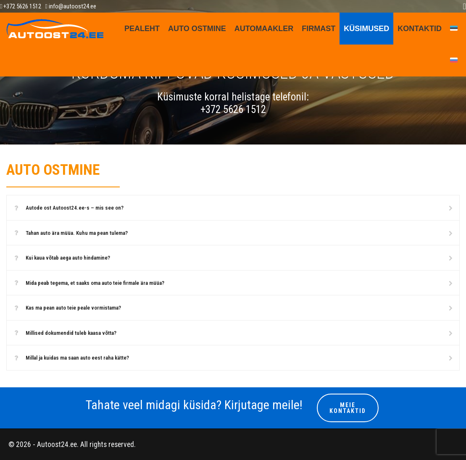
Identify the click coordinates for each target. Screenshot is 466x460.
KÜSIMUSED (366, 28)
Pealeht (142, 28)
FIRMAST (318, 28)
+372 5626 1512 (20, 6)
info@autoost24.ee (70, 6)
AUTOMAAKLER (264, 28)
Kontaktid (420, 28)
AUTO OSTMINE (197, 28)
